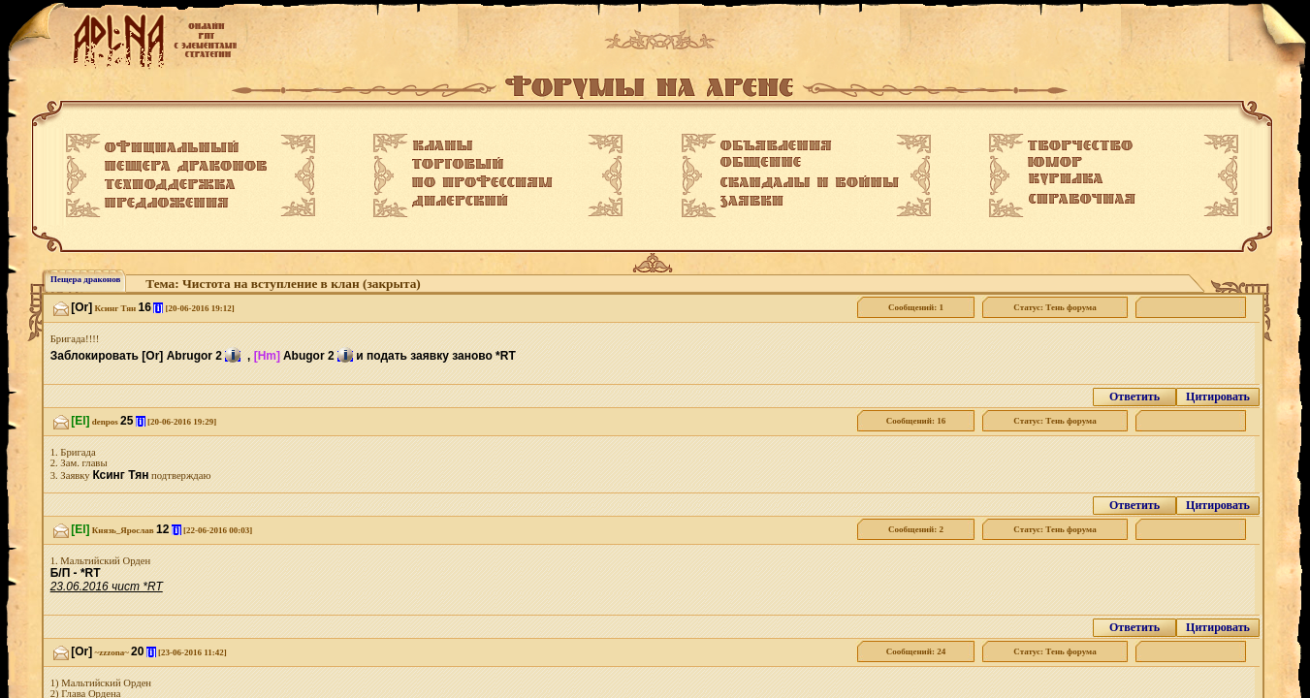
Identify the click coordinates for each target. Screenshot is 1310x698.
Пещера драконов (85, 279)
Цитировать (1218, 396)
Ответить (1134, 396)
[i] (158, 307)
